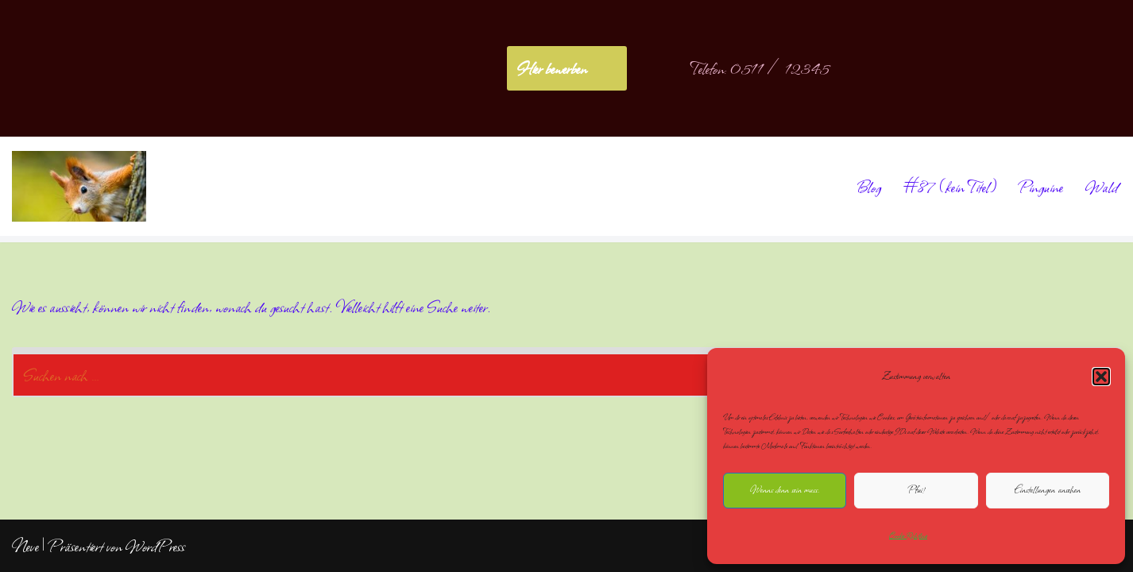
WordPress (155, 545)
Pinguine (1041, 186)
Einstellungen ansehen (1048, 489)
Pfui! (916, 489)
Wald (1101, 186)
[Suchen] (548, 372)
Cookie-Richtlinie (908, 535)
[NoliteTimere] (79, 186)
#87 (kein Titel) (949, 186)
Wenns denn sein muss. (784, 489)
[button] (1101, 377)
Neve (25, 545)
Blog (868, 186)
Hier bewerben (551, 68)
